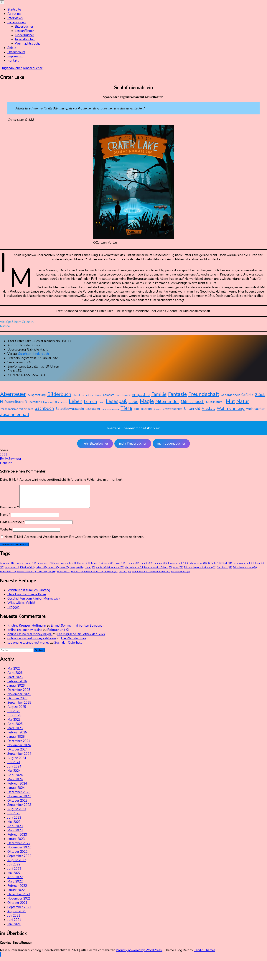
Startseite (14, 9)
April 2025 (15, 728)
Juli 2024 (13, 767)
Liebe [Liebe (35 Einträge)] (133, 401)
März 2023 (15, 835)
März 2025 (15, 732)
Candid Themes (204, 954)
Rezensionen (16, 22)
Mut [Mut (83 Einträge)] (230, 401)
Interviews (15, 18)
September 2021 (19, 911)
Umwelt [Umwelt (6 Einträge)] (157, 409)
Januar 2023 (16, 843)
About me (14, 14)
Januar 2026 (16, 690)
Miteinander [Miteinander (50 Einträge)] (167, 401)
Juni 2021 (14, 924)
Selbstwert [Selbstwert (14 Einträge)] (92, 409)
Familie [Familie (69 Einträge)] (159, 394)
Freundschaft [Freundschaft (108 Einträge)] (203, 394)
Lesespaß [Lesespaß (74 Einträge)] (116, 401)
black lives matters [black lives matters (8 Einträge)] (83, 395)
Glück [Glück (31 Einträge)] (260, 394)
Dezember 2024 (18, 745)
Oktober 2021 (17, 907)
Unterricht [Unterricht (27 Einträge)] (192, 408)
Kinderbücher (24, 35)
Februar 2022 (17, 890)
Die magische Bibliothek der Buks (81, 638)
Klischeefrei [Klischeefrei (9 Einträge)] (61, 402)
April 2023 (15, 830)
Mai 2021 (14, 928)
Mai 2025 (14, 724)
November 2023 (19, 801)
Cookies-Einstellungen (16, 947)
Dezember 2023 (18, 796)
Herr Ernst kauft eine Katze (26, 599)
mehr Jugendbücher (171, 443)
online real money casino (24, 634)
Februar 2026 (17, 686)
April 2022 (15, 882)
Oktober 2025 (17, 703)
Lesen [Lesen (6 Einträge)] (101, 402)
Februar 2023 (17, 839)
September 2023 (19, 809)
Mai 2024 (14, 775)
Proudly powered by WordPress (139, 954)
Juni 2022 (14, 873)
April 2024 (15, 779)
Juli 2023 (13, 818)
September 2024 (19, 758)
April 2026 (15, 677)
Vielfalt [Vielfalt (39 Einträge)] (208, 408)
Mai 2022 (14, 877)
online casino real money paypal (29, 638)
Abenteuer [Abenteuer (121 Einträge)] (13, 394)
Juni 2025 (14, 720)
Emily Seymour (10, 459)
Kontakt (13, 61)
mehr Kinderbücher (132, 443)
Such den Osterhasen (69, 647)
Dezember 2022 (18, 847)
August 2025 (16, 711)
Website (6, 534)
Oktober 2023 (17, 805)
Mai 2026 (14, 673)
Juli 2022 (13, 869)
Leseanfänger (24, 31)
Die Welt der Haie (73, 643)
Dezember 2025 (18, 694)
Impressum (15, 56)
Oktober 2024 (17, 754)
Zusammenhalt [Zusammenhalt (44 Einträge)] (14, 414)
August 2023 (16, 813)
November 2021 (19, 903)
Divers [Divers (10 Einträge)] (126, 395)
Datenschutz (16, 52)
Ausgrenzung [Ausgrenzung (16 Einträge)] (37, 395)
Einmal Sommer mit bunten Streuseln (77, 630)
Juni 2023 (14, 822)
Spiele (11, 48)
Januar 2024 (16, 792)
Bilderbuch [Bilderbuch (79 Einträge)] (59, 394)
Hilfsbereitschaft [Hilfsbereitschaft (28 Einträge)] (13, 401)
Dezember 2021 (18, 899)
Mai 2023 (14, 826)
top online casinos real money (28, 647)
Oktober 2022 (17, 856)
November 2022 (19, 852)
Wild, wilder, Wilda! (21, 607)
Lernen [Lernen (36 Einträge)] (90, 401)
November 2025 (19, 698)
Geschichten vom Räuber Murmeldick (33, 603)
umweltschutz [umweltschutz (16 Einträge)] (172, 409)
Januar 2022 (16, 894)
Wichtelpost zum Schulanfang (28, 594)
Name (5, 519)
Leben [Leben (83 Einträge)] (75, 401)
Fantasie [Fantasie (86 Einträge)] (177, 394)
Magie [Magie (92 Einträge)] (147, 401)
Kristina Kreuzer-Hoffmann (26, 630)
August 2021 (16, 916)
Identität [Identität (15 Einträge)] (34, 402)
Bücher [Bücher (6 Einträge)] (98, 395)
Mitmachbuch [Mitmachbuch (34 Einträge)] (192, 401)
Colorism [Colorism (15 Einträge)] (108, 395)
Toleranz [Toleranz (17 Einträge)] (146, 409)
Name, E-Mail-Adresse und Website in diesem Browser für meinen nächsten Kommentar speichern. (74, 541)
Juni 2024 (14, 771)
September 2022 (19, 860)
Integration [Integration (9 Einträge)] (47, 402)
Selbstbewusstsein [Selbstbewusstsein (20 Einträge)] (70, 408)
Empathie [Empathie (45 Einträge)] (141, 394)
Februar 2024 (17, 788)
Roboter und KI (58, 634)
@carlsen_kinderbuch (33, 354)
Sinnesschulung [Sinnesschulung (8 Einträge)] (110, 409)
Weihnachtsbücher (28, 43)
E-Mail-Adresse (12, 526)
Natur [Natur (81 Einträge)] (242, 401)
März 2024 (15, 784)
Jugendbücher (25, 39)
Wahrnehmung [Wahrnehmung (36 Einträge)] (231, 408)
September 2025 (19, 707)
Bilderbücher (24, 26)
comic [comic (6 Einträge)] (118, 395)
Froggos (13, 611)
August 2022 (16, 864)
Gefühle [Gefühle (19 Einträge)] (247, 395)
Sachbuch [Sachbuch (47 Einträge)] (44, 408)
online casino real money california (31, 643)
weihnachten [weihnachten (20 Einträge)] (255, 408)
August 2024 (16, 762)
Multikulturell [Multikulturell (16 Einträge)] (215, 402)
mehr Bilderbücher (95, 443)
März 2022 (15, 886)
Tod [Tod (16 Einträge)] (136, 409)
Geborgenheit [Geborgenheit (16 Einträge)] (230, 395)
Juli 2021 (13, 920)
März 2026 (15, 681)
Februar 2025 (17, 737)
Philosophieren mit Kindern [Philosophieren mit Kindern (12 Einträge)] (16, 409)
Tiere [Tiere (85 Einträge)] (126, 408)
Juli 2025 (13, 715)
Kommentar (9, 512)
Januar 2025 (16, 741)
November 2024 (19, 750)
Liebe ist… (7, 463)
